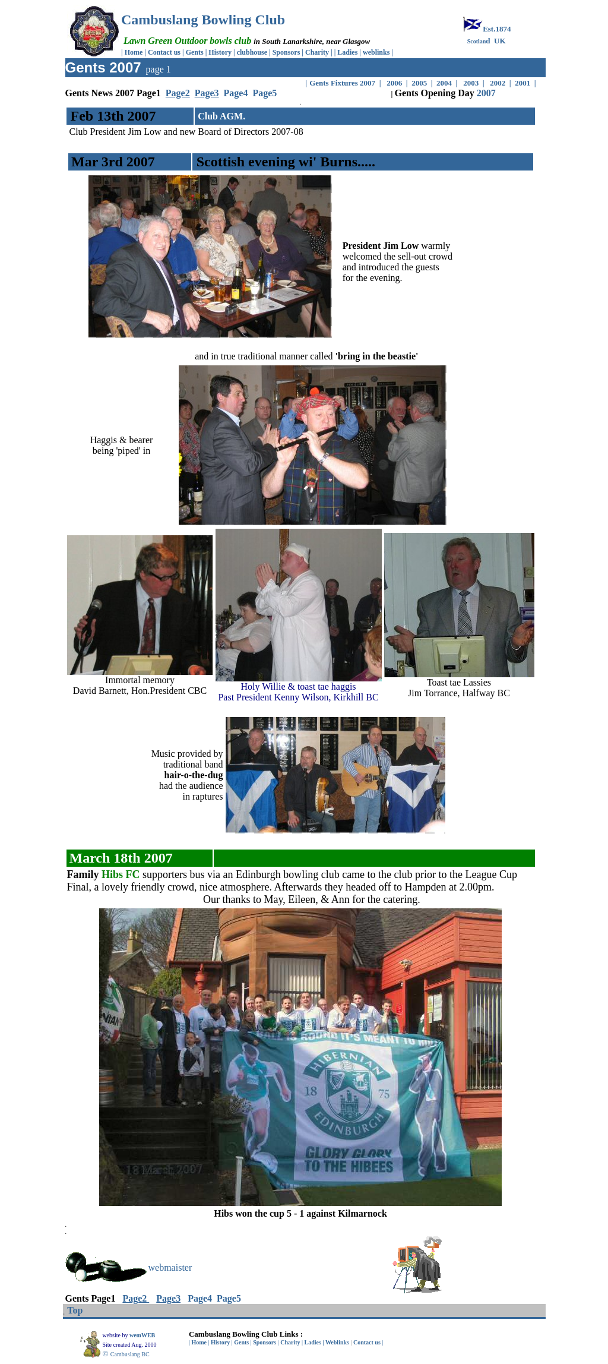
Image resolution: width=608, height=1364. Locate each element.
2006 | (398, 82)
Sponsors (286, 52)
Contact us (164, 52)
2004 (443, 82)
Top (75, 1310)
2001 (524, 82)
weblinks (377, 52)
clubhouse (253, 52)
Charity (317, 52)
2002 (498, 82)
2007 (486, 93)
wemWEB (143, 1335)
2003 (471, 82)
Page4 (236, 93)
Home (134, 52)
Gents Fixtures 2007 (343, 82)
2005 (419, 82)
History (220, 52)
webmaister (170, 1267)
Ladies (348, 52)
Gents (195, 52)
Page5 (264, 93)
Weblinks (337, 1342)
